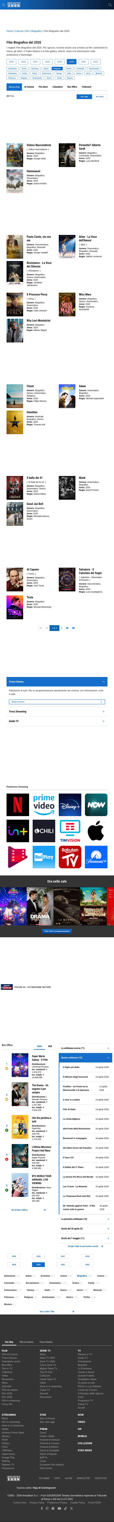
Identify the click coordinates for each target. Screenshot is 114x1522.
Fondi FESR (94, 1502)
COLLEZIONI (85, 1443)
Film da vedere (10, 1390)
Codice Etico (20, 1502)
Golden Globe (47, 1436)
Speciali (44, 1393)
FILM (4, 1350)
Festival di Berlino (49, 1447)
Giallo (69, 73)
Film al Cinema (10, 1354)
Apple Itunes (8, 1454)
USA (50, 1046)
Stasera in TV (85, 1354)
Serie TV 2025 (47, 1358)
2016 (23, 62)
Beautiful (82, 1365)
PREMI (43, 1429)
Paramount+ (8, 1468)
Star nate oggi (47, 1422)
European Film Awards (52, 1464)
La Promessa (85, 1368)
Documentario (94, 68)
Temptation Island (87, 1379)
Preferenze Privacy (57, 1502)
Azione (46, 68)
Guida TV (45, 1390)
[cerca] (110, 4)
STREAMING (9, 1415)
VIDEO (81, 1422)
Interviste (6, 1386)
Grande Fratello (86, 1375)
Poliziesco (12, 78)
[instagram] (47, 1509)
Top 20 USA (46, 1372)
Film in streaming (11, 1400)
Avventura (35, 68)
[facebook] (42, 1509)
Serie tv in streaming (50, 1386)
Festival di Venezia (50, 1439)
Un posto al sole (86, 1383)
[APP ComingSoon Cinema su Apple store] (66, 1488)
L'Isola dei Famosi (87, 1390)
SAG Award (46, 1468)
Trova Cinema (9, 1358)
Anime (24, 68)
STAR (43, 1415)
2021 (83, 62)
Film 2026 (7, 1397)
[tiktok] (65, 1509)
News (5, 1383)
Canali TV (83, 1404)
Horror (88, 73)
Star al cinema (47, 1418)
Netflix (5, 1429)
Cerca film (7, 1404)
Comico (68, 68)
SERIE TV (45, 1350)
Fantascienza (46, 73)
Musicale (99, 73)
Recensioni (8, 1379)
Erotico (24, 73)
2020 (71, 62)
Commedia (80, 68)
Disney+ (6, 1436)
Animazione (12, 68)
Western (70, 78)
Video (5, 1375)
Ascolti (81, 1407)
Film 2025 (7, 1393)
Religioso (24, 78)
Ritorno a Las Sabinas (89, 1386)
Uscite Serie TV (48, 1379)
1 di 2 (54, 628)
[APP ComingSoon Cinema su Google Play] (87, 1488)
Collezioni (7, 1372)
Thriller (59, 78)
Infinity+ (6, 1443)
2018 (47, 62)
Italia (39, 1046)
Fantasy (59, 73)
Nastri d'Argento (48, 1454)
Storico (49, 78)
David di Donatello (49, 1450)
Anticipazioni (84, 1361)
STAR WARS (85, 1450)
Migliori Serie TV (48, 1368)
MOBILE (82, 1436)
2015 (11, 62)
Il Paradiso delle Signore (90, 1393)
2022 (95, 62)
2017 (35, 62)
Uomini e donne (86, 1372)
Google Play (8, 1457)
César (43, 1461)
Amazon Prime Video (13, 1432)
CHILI (5, 1447)
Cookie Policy (78, 1502)
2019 (59, 62)
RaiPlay (6, 1461)
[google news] (53, 1509)
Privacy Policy (37, 1502)
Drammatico (12, 73)
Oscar (43, 1432)
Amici (81, 1397)
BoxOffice (7, 1365)
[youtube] (59, 1509)
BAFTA (43, 1457)
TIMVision (7, 1450)
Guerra (78, 73)
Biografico (57, 68)
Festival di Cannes (49, 1443)
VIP (80, 1429)
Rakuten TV (8, 1464)
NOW (5, 1439)
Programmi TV (85, 1400)
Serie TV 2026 (47, 1361)
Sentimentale (37, 78)
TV (79, 1350)
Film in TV (7, 1368)
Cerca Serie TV (48, 1365)
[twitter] (71, 1509)
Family (34, 73)
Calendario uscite (11, 1361)
